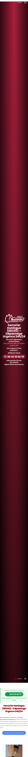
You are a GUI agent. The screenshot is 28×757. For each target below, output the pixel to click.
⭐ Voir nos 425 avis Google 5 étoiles (14, 733)
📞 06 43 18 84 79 (14, 694)
